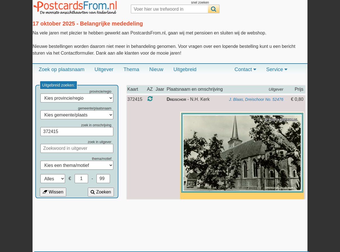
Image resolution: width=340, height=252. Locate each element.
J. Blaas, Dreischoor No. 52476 (256, 99)
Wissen (53, 192)
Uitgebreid (184, 69)
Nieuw (156, 69)
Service (276, 69)
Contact (245, 69)
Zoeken (101, 192)
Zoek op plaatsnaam (61, 69)
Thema (131, 69)
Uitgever (104, 69)
